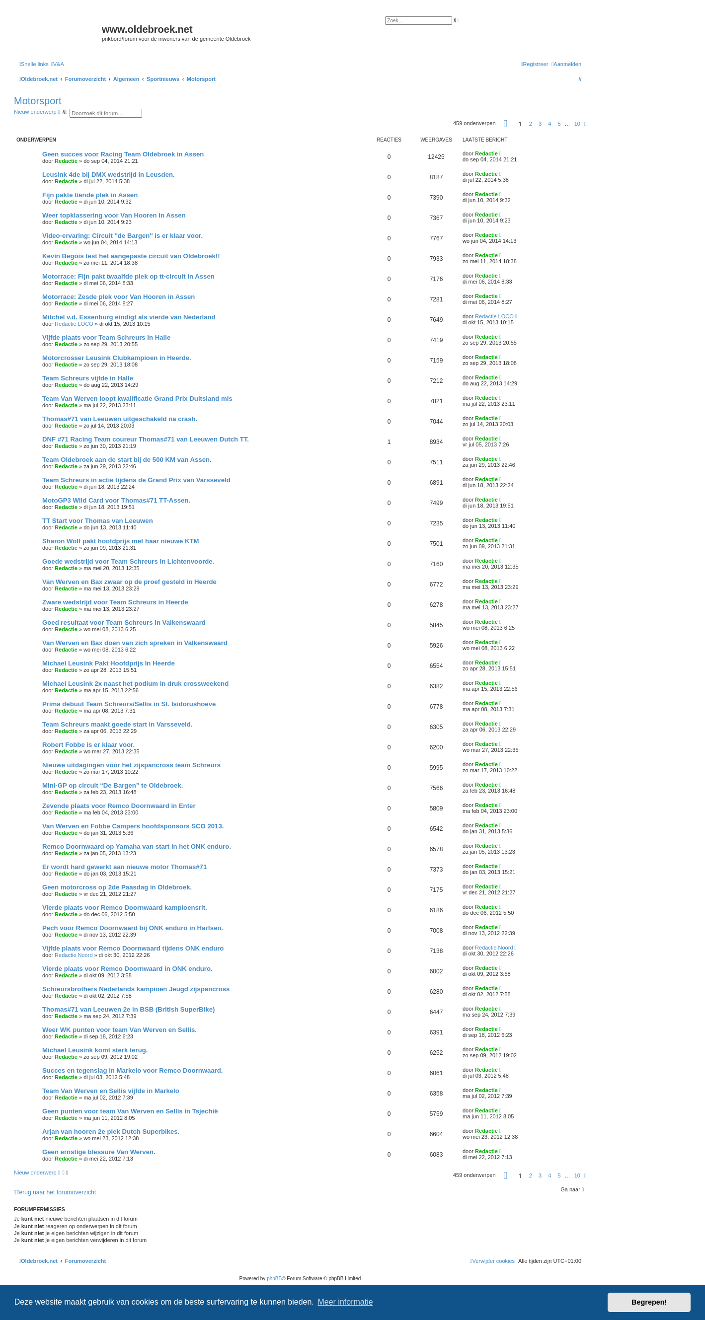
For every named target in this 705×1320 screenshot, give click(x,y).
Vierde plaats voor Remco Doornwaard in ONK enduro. (127, 968)
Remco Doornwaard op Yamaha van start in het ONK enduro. (136, 846)
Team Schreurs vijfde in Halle (87, 378)
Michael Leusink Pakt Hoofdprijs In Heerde (108, 663)
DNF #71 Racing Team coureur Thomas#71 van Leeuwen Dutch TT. (145, 439)
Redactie (66, 161)
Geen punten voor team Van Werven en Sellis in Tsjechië (130, 1111)
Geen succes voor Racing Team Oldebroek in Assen (123, 154)
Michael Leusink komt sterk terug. (95, 1050)
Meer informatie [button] (345, 1302)
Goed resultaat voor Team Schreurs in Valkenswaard (124, 622)
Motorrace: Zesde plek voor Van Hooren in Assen (118, 296)
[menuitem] (57, 64)
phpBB (274, 1278)
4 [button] (549, 124)
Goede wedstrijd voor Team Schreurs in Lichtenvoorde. (128, 561)
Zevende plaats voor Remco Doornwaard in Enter (119, 805)
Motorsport (38, 100)
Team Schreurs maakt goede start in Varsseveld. (117, 724)
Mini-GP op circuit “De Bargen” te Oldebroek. (112, 785)
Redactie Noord (73, 955)
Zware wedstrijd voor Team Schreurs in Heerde (115, 602)
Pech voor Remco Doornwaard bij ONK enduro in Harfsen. (132, 928)
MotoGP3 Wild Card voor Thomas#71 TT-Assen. (116, 500)
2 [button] (530, 124)
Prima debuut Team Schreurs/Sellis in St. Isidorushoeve (129, 704)
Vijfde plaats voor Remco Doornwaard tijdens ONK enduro (133, 948)
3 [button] (540, 124)
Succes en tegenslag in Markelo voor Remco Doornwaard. (132, 1070)
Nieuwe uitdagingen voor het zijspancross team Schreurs (131, 765)
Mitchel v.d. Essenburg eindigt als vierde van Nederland (129, 317)
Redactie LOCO (74, 324)
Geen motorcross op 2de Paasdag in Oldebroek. (117, 887)
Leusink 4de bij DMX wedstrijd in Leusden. (108, 174)
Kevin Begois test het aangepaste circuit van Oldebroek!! (131, 256)
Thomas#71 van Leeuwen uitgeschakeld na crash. (119, 419)
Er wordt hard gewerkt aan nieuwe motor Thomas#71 (124, 867)
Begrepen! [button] (649, 1302)
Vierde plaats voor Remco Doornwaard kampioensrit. (124, 907)
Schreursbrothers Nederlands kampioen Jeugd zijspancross (136, 989)
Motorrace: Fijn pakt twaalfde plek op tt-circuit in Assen (128, 276)
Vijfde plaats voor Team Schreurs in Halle (106, 337)
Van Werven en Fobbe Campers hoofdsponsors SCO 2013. (133, 826)
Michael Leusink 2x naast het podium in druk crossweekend (135, 683)
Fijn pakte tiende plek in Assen (90, 195)
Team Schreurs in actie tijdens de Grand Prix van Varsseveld (136, 480)
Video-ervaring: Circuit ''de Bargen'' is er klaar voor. (122, 235)
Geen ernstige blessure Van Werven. (99, 1152)
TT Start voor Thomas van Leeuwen (97, 520)
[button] (506, 124)
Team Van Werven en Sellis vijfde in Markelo (110, 1091)
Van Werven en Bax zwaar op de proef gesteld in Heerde (129, 582)
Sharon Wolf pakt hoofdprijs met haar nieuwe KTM (120, 541)
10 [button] (577, 124)
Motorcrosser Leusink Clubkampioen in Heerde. (116, 358)
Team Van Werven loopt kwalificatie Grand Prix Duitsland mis (137, 398)
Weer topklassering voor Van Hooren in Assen (114, 215)
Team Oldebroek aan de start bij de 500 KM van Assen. (127, 459)
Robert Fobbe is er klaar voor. (88, 744)
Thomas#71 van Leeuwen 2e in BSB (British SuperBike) (128, 1009)
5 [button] (558, 124)
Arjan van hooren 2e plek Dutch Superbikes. (110, 1131)
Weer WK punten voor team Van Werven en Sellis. (119, 1029)
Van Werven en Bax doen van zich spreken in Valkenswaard (135, 643)
